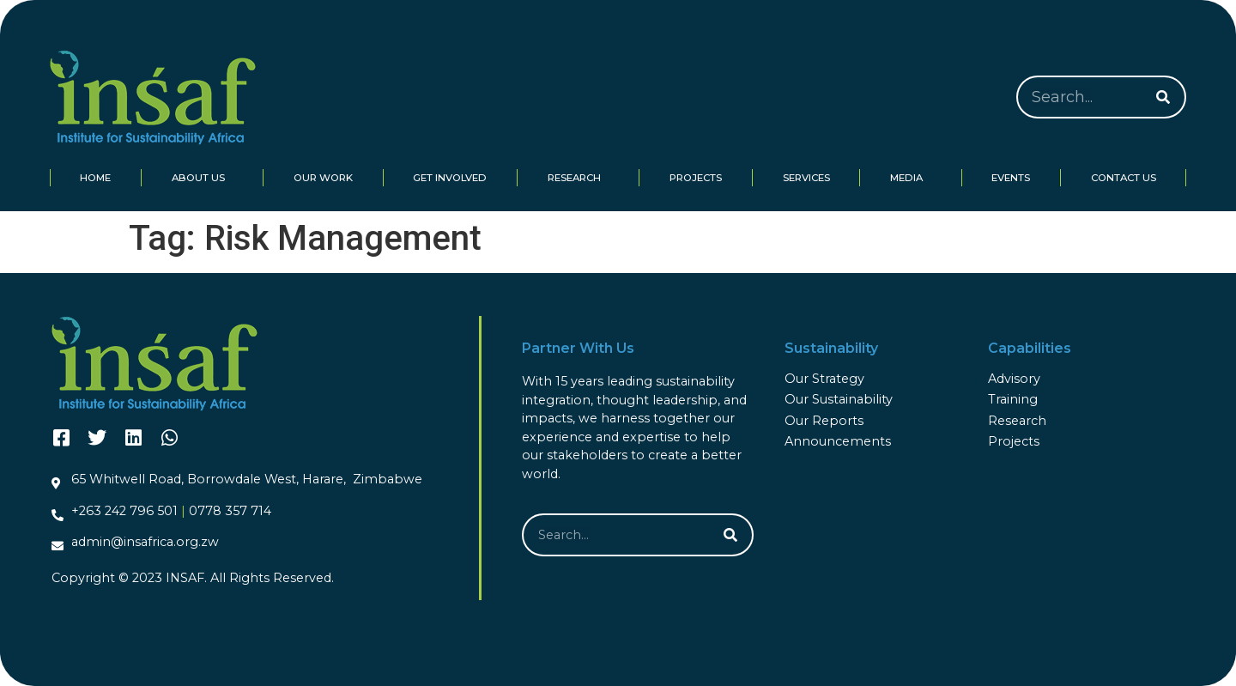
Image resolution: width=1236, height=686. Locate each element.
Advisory (1014, 378)
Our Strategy (824, 378)
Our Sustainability (839, 399)
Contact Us (1123, 178)
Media (910, 177)
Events (1010, 178)
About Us (202, 177)
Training (1013, 399)
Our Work (323, 178)
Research (578, 177)
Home (95, 178)
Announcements (838, 441)
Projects (696, 178)
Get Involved (450, 178)
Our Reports (824, 420)
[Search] (1163, 97)
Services (806, 178)
